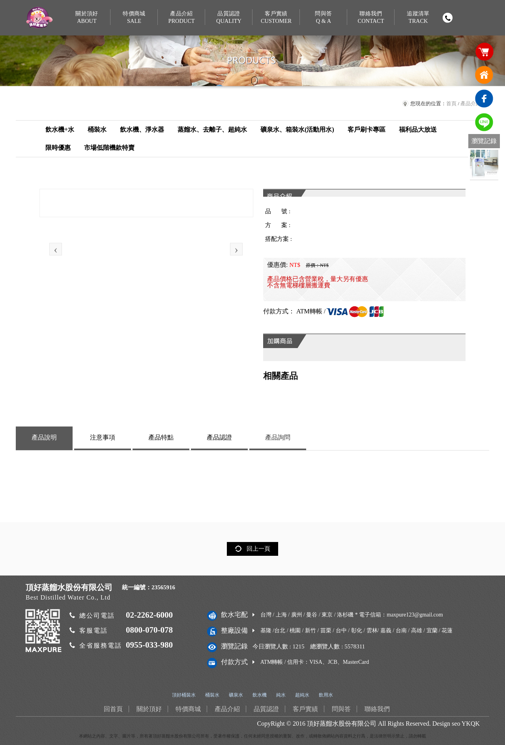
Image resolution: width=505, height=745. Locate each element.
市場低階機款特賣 (109, 147)
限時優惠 (58, 147)
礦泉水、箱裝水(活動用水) (297, 129)
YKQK (471, 723)
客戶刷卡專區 (366, 129)
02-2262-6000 (149, 615)
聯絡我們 (371, 17)
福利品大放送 (418, 129)
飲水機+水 (59, 129)
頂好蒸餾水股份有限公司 (341, 723)
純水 (281, 695)
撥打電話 (447, 18)
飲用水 (326, 695)
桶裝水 (97, 129)
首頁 (451, 103)
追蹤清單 (418, 17)
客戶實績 (276, 17)
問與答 (323, 17)
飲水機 (259, 695)
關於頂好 (87, 17)
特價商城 (134, 17)
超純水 (302, 695)
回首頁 (484, 75)
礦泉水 (236, 695)
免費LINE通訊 (484, 122)
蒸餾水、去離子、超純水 (212, 129)
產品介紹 (181, 17)
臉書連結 (484, 98)
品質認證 (229, 17)
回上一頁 (258, 549)
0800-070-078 (149, 630)
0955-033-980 (149, 645)
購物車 (484, 51)
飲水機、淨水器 (142, 129)
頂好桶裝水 (184, 695)
